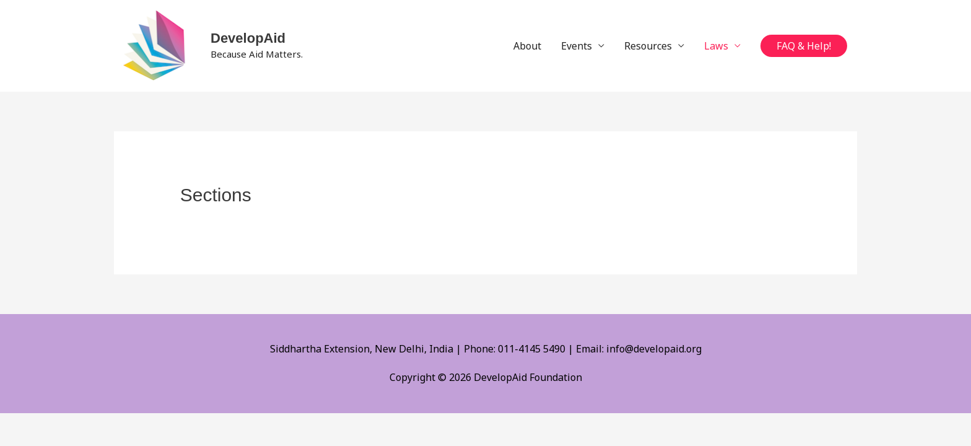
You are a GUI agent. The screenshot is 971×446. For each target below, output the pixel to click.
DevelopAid (248, 38)
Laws (716, 46)
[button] (803, 46)
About (527, 46)
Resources (648, 46)
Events (576, 46)
